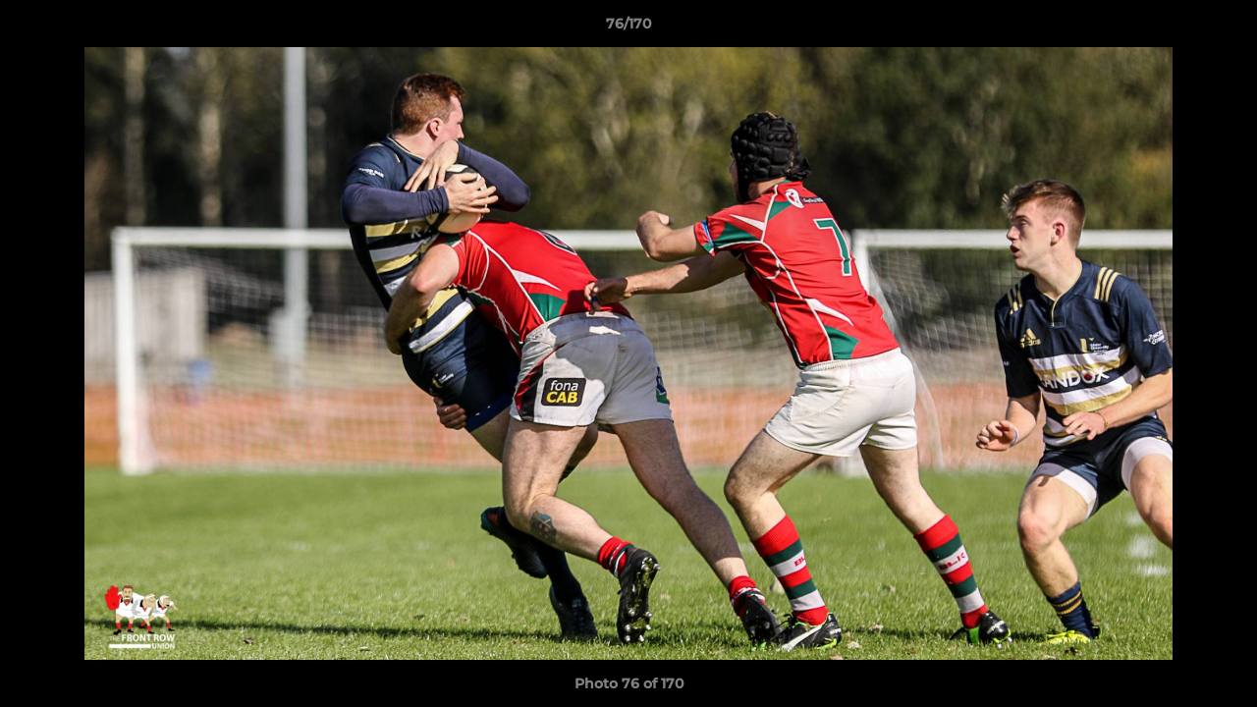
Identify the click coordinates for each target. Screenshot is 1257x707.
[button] (1221, 28)
